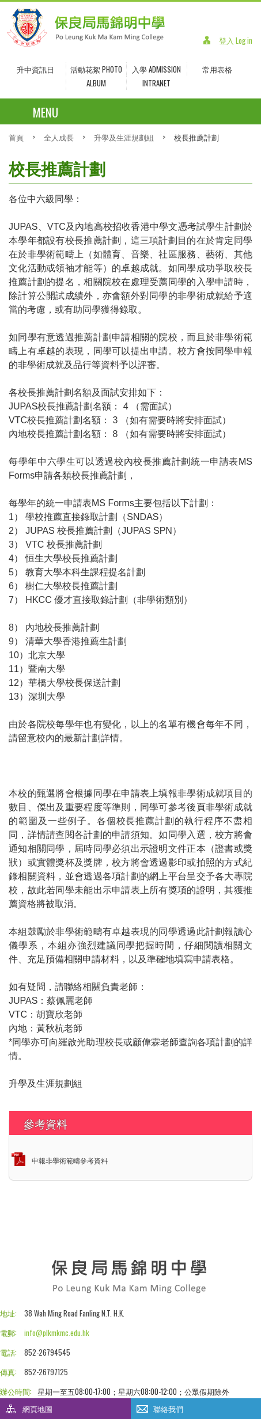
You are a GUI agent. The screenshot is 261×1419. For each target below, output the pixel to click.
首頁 (16, 137)
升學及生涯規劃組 (124, 137)
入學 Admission (156, 69)
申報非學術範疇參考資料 (70, 1160)
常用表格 (217, 69)
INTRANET (156, 83)
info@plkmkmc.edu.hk (56, 1332)
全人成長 (59, 137)
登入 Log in (235, 40)
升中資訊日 (35, 69)
